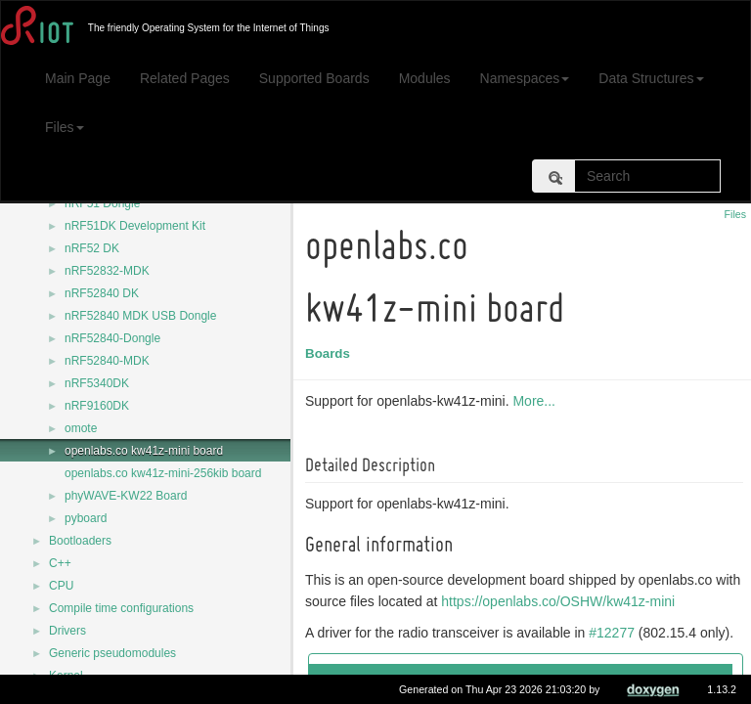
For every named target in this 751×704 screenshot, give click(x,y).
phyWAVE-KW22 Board (126, 496)
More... (536, 401)
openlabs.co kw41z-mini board (144, 451)
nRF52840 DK (102, 293)
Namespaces (525, 78)
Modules (425, 78)
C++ (60, 563)
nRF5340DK (97, 383)
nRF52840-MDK (107, 361)
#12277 (615, 632)
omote (81, 428)
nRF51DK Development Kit (135, 226)
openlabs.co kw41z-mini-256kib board (163, 473)
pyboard (86, 518)
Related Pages (185, 78)
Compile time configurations (121, 608)
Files (64, 127)
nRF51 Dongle (102, 203)
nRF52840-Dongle (112, 338)
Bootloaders (80, 541)
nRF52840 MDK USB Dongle (140, 316)
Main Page (77, 78)
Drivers (67, 631)
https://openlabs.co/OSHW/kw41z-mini (589, 601)
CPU (61, 586)
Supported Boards (314, 78)
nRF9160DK (97, 406)
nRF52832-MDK (107, 271)
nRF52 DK (92, 248)
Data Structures (650, 78)
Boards (330, 353)
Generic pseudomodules (112, 653)
